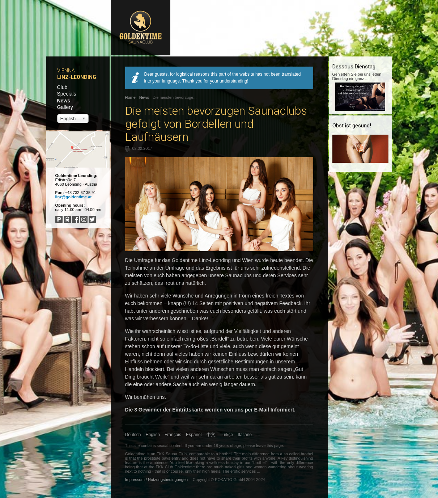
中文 (211, 434)
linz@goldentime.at (73, 197)
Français (173, 434)
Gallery (65, 107)
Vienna (66, 70)
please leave (254, 445)
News (64, 101)
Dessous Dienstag (353, 66)
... (258, 434)
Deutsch (133, 434)
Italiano (245, 434)
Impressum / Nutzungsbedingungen (156, 479)
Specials (66, 94)
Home (130, 97)
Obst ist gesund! (351, 125)
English (153, 434)
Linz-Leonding (76, 77)
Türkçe (226, 434)
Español (193, 434)
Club (62, 87)
